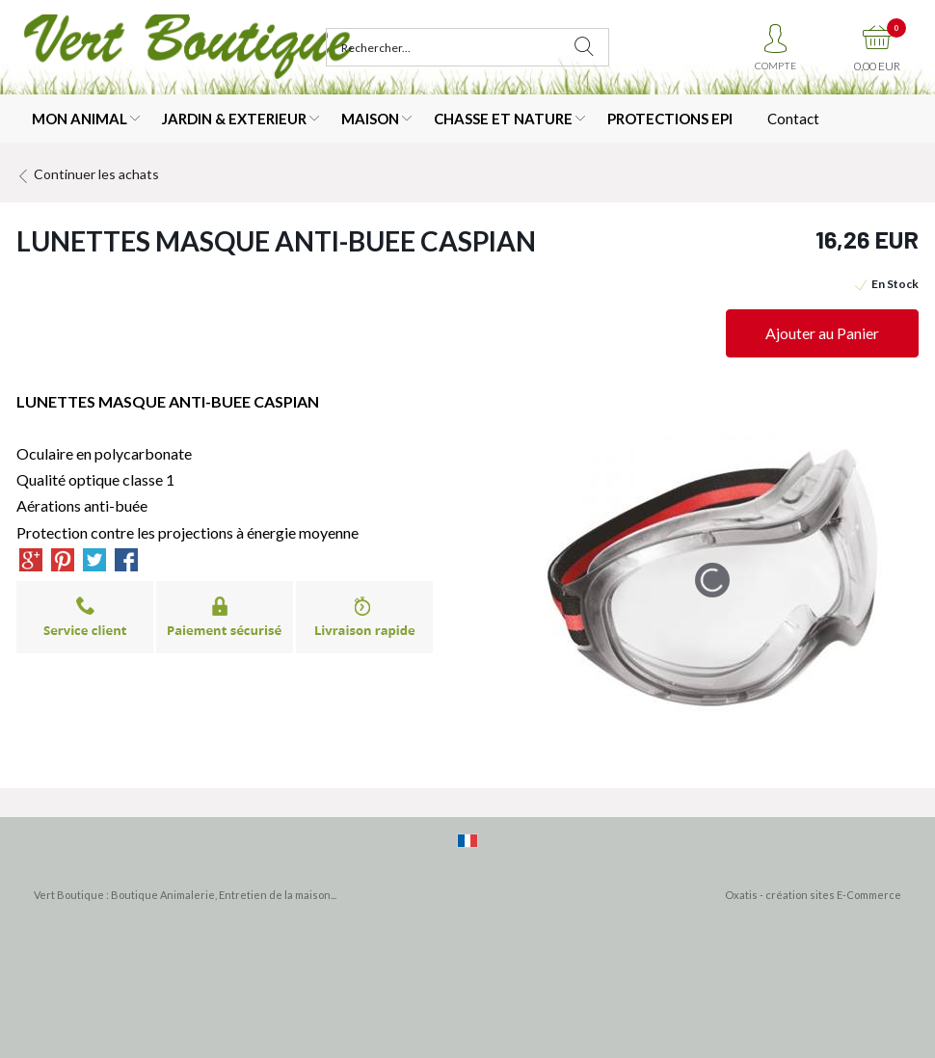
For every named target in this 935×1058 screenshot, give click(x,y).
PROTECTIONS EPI (670, 118)
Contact (793, 118)
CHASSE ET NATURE (503, 118)
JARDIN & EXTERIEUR (234, 118)
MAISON (370, 118)
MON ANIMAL (79, 118)
